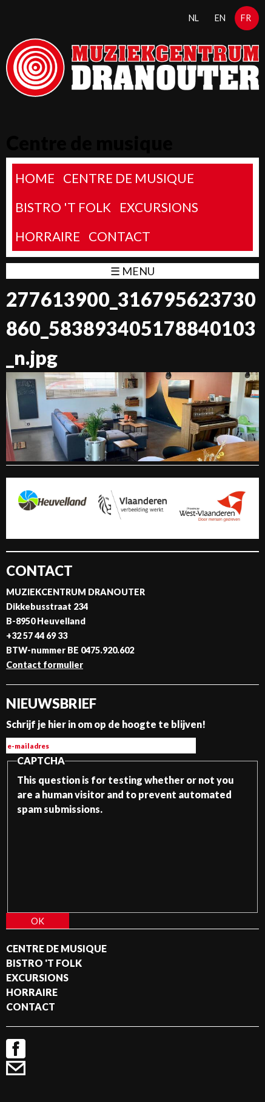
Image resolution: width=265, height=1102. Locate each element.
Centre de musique (128, 177)
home (35, 177)
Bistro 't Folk (63, 207)
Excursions (158, 207)
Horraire (47, 236)
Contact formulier (44, 665)
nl (194, 18)
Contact (119, 236)
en (220, 18)
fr (246, 18)
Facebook (15, 1048)
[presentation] (66, 860)
